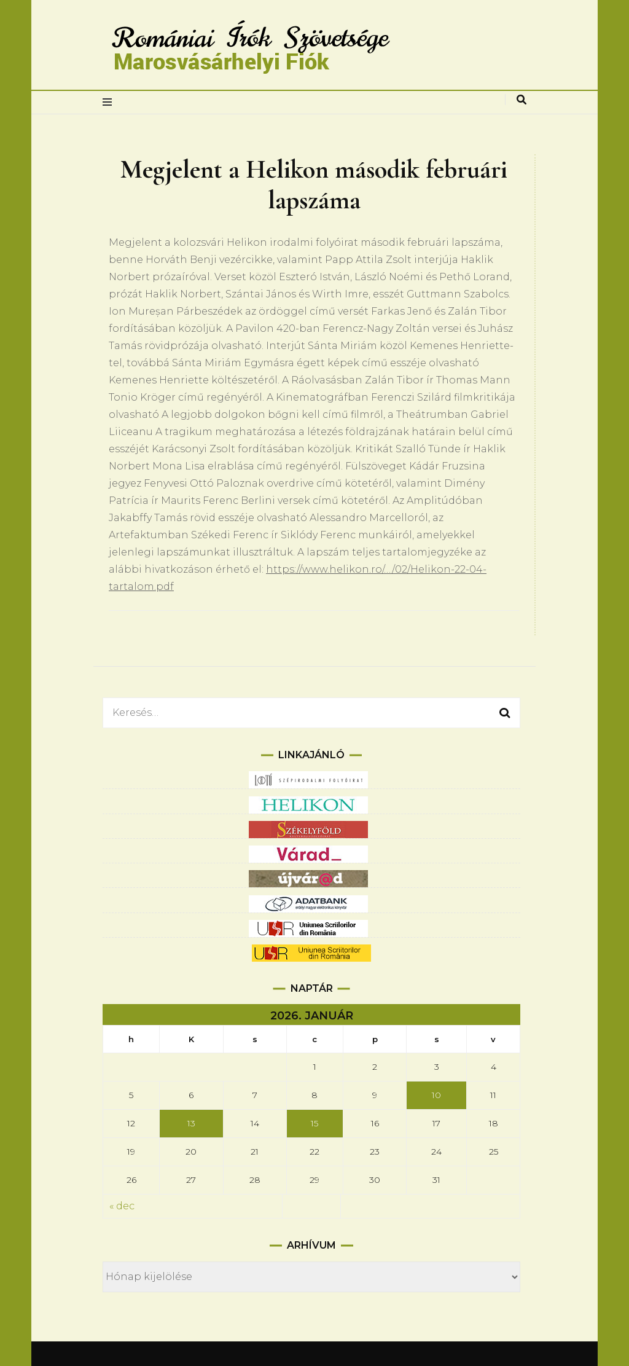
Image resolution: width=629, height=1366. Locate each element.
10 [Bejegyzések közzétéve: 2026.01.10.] (436, 1095)
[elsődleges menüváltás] (110, 102)
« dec (122, 1206)
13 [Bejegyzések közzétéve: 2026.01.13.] (191, 1123)
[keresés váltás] (521, 100)
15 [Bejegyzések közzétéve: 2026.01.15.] (314, 1123)
